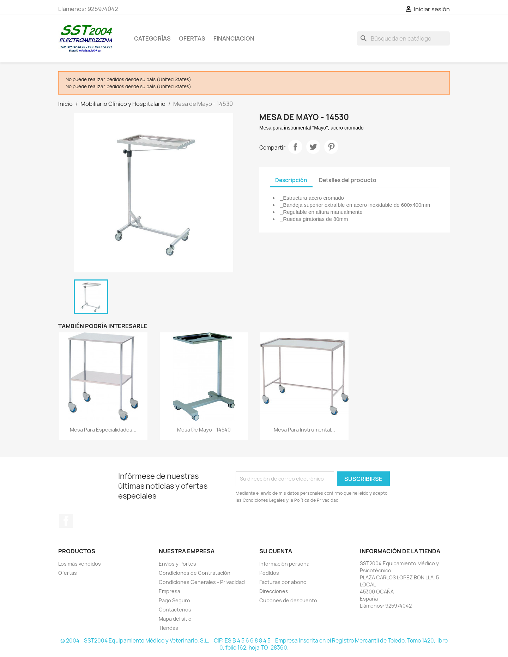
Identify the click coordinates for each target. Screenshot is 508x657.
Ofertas (67, 572)
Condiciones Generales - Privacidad (202, 582)
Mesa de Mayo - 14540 (204, 429)
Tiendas (168, 628)
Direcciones (273, 591)
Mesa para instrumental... (304, 429)
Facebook (66, 521)
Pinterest (331, 147)
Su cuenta (275, 551)
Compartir (295, 147)
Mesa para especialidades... (103, 429)
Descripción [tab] (291, 180)
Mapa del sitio (175, 618)
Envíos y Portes (177, 563)
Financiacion (233, 38)
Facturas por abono (283, 582)
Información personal (284, 563)
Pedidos (269, 572)
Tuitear (313, 147)
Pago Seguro (174, 600)
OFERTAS (192, 38)
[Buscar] (403, 38)
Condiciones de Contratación (194, 572)
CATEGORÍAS (152, 38)
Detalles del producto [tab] (347, 180)
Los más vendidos (79, 563)
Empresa (169, 591)
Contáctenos (175, 609)
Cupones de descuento (288, 600)
